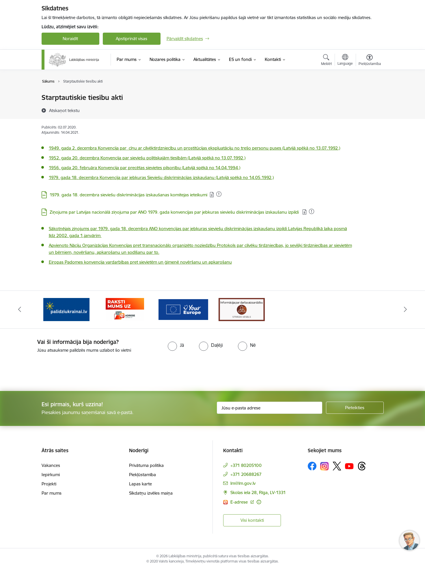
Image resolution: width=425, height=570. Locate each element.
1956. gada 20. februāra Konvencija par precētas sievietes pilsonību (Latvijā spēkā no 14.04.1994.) (144, 167)
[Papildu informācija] (259, 502)
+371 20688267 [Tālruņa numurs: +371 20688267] (246, 474)
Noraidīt (70, 38)
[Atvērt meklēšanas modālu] (326, 61)
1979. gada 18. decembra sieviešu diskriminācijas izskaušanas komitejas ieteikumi (128, 195)
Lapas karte (140, 484)
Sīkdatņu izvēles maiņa (151, 493)
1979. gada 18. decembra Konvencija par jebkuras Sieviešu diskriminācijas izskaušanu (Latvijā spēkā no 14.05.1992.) (161, 177)
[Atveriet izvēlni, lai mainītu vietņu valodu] (345, 60)
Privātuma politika (146, 465)
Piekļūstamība (142, 474)
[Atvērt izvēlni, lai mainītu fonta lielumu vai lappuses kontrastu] (370, 61)
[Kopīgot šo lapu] (369, 110)
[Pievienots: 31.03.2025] (218, 194)
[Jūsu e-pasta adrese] (269, 408)
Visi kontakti (252, 520)
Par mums (51, 493)
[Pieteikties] (355, 408)
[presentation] (48, 369)
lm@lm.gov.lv (243, 483)
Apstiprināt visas (131, 38)
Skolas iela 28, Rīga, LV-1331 (258, 492)
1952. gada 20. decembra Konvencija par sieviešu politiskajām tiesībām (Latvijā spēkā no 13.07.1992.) (147, 158)
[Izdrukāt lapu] (369, 95)
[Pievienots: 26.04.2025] (311, 211)
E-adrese (239, 502)
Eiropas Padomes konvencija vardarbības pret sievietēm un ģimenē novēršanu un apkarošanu (140, 262)
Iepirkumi (51, 474)
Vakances (51, 465)
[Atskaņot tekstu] (64, 110)
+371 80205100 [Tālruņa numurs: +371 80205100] (246, 465)
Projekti (49, 484)
